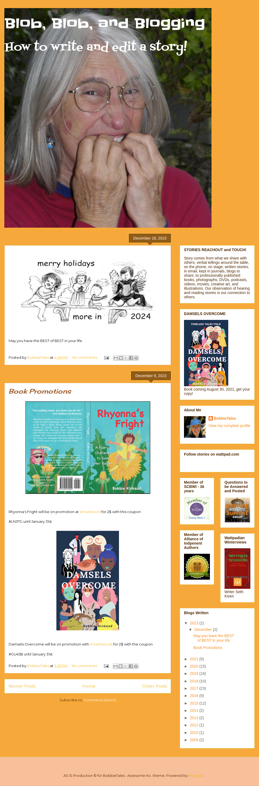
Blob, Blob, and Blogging (104, 23)
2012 (194, 725)
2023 (194, 623)
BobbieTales (225, 418)
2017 (194, 688)
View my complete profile (229, 425)
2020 (194, 666)
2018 (194, 681)
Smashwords (101, 644)
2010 (194, 732)
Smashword (90, 512)
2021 (194, 659)
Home (89, 686)
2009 (194, 740)
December (203, 629)
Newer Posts (22, 686)
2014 (194, 710)
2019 (194, 673)
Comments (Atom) (100, 700)
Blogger (196, 775)
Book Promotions (40, 391)
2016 (194, 695)
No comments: (85, 357)
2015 (194, 703)
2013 (194, 718)
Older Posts (154, 686)
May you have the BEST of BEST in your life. (213, 638)
